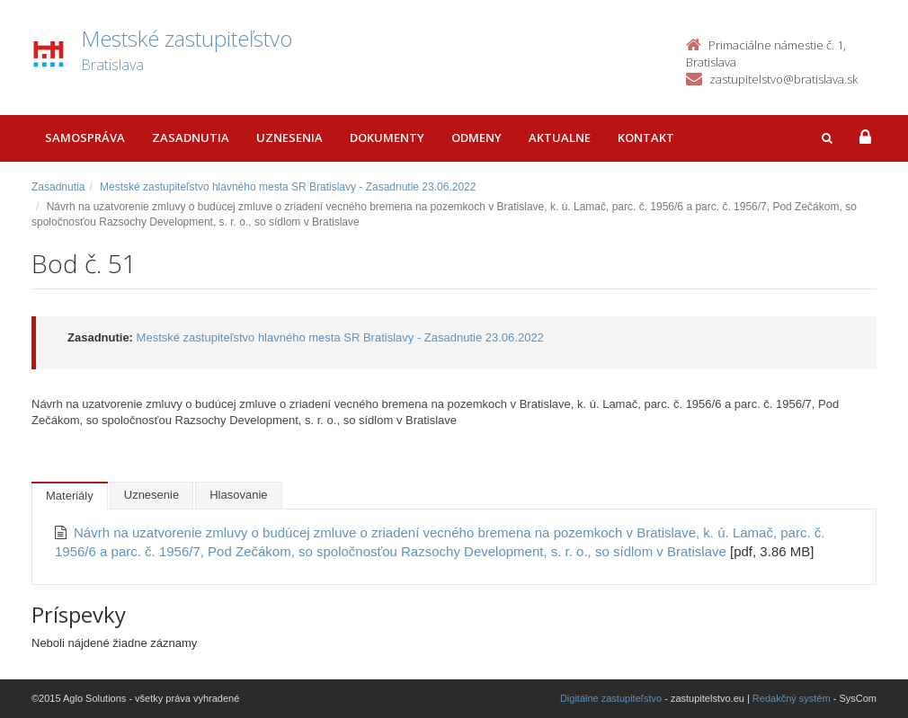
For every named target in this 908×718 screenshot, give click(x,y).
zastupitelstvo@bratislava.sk (783, 79)
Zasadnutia (190, 137)
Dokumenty (387, 137)
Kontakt (646, 137)
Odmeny (476, 137)
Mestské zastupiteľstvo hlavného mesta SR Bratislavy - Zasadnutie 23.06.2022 (288, 187)
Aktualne (560, 137)
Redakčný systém (791, 698)
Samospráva (85, 137)
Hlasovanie (238, 494)
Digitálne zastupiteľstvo (611, 698)
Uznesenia (289, 137)
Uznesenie (151, 494)
